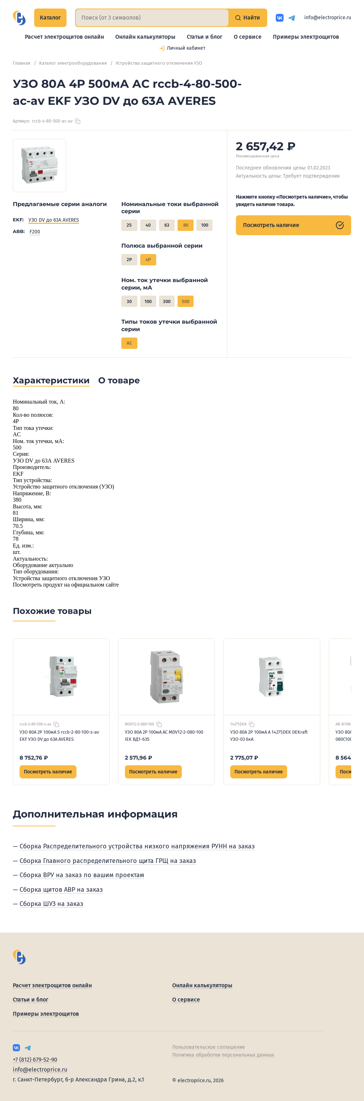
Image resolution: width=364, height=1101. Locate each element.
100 (204, 225)
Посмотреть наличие (293, 225)
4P (148, 259)
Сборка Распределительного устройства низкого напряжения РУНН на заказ (137, 846)
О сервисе (248, 36)
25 (129, 225)
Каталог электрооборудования (73, 63)
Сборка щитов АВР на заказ (61, 890)
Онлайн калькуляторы (145, 36)
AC (129, 343)
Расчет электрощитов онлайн (64, 36)
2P (129, 259)
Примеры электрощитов (306, 36)
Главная (21, 63)
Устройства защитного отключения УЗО (159, 63)
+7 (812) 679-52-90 (35, 1059)
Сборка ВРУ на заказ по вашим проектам (82, 875)
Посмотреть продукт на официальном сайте (66, 585)
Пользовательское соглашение (208, 1047)
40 (148, 225)
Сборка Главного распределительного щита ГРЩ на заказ (108, 861)
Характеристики (51, 380)
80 (185, 225)
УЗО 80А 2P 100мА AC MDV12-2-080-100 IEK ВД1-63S (164, 735)
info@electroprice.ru (327, 18)
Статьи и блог (204, 36)
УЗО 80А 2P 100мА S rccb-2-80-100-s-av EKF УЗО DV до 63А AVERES (59, 735)
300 (166, 301)
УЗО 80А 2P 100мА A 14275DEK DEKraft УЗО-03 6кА (269, 735)
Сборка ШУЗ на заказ (51, 904)
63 (166, 225)
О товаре (119, 380)
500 (185, 301)
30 (129, 301)
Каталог (50, 17)
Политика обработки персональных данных (223, 1055)
